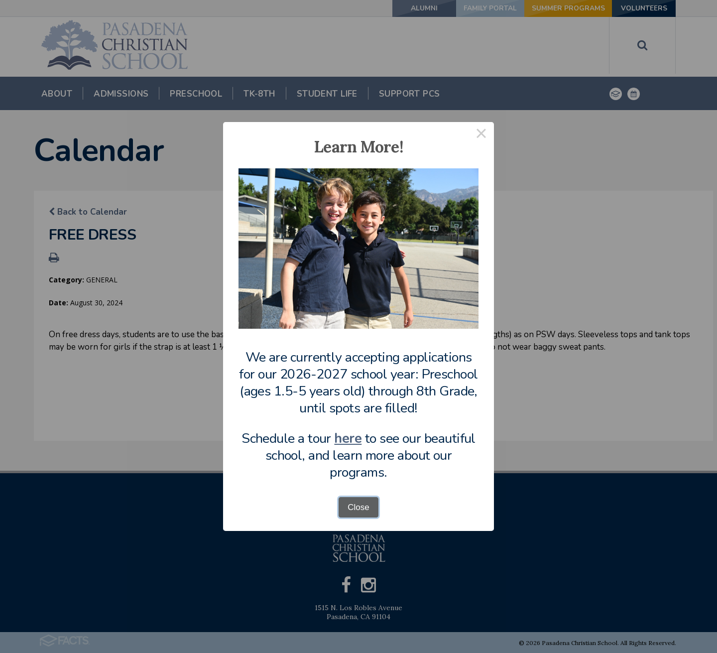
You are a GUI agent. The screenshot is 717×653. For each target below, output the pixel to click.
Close (358, 507)
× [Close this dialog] (481, 134)
